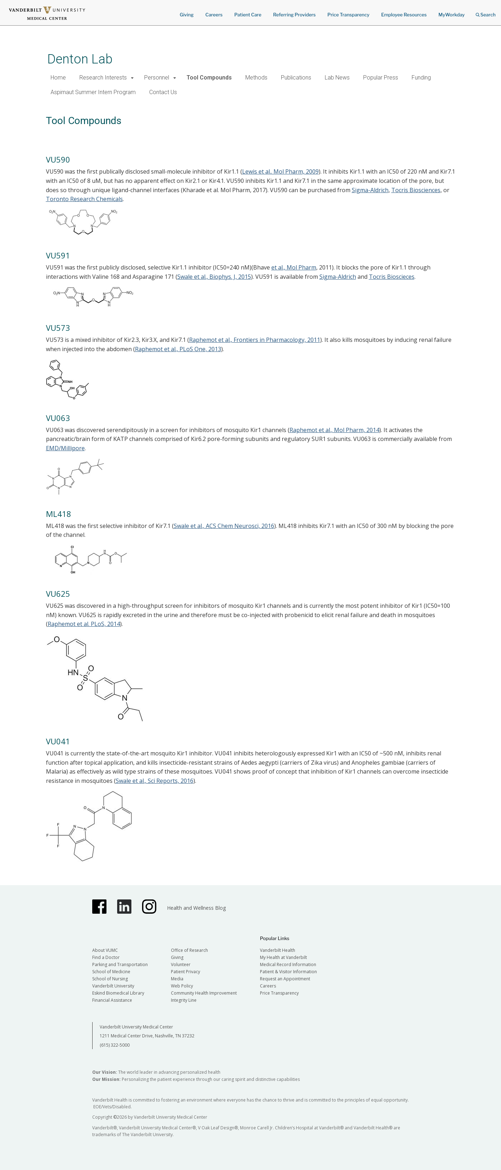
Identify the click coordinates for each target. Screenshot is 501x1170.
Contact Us (163, 92)
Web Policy (182, 986)
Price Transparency (349, 14)
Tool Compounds (209, 77)
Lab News (337, 77)
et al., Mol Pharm (293, 267)
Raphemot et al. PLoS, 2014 (84, 624)
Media (177, 979)
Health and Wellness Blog (196, 907)
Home (58, 77)
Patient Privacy (185, 972)
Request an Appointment (285, 979)
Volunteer (181, 964)
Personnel (156, 77)
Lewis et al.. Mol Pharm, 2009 (280, 171)
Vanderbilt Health (277, 950)
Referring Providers (294, 14)
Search (486, 12)
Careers (214, 14)
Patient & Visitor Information (288, 972)
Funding (421, 77)
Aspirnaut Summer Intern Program (93, 92)
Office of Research (189, 950)
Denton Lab (80, 59)
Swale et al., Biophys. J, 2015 (214, 277)
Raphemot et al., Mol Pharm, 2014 (334, 430)
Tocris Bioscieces (391, 277)
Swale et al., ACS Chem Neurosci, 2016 (224, 526)
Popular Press (380, 77)
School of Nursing (110, 979)
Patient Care (247, 14)
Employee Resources (404, 14)
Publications (296, 77)
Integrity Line (184, 1000)
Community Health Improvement (204, 993)
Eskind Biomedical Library (118, 993)
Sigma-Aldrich (370, 190)
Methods (256, 77)
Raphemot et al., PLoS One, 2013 (178, 349)
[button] (132, 78)
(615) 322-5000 (115, 1045)
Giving (187, 14)
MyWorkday (451, 14)
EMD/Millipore (65, 448)
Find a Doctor (106, 957)
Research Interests (103, 77)
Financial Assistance (112, 1000)
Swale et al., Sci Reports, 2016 (154, 781)
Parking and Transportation (120, 964)
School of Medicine (111, 972)
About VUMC (105, 950)
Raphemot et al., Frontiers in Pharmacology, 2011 (254, 340)
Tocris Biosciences (415, 190)
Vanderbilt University (113, 986)
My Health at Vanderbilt (283, 957)
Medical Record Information (288, 964)
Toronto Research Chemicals (84, 199)
